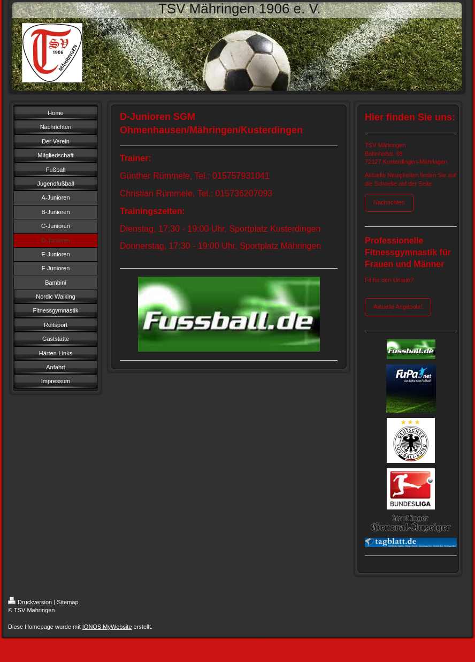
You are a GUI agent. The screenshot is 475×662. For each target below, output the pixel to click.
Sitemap (67, 602)
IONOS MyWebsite (107, 626)
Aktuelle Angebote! (398, 306)
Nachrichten (389, 202)
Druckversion (30, 602)
